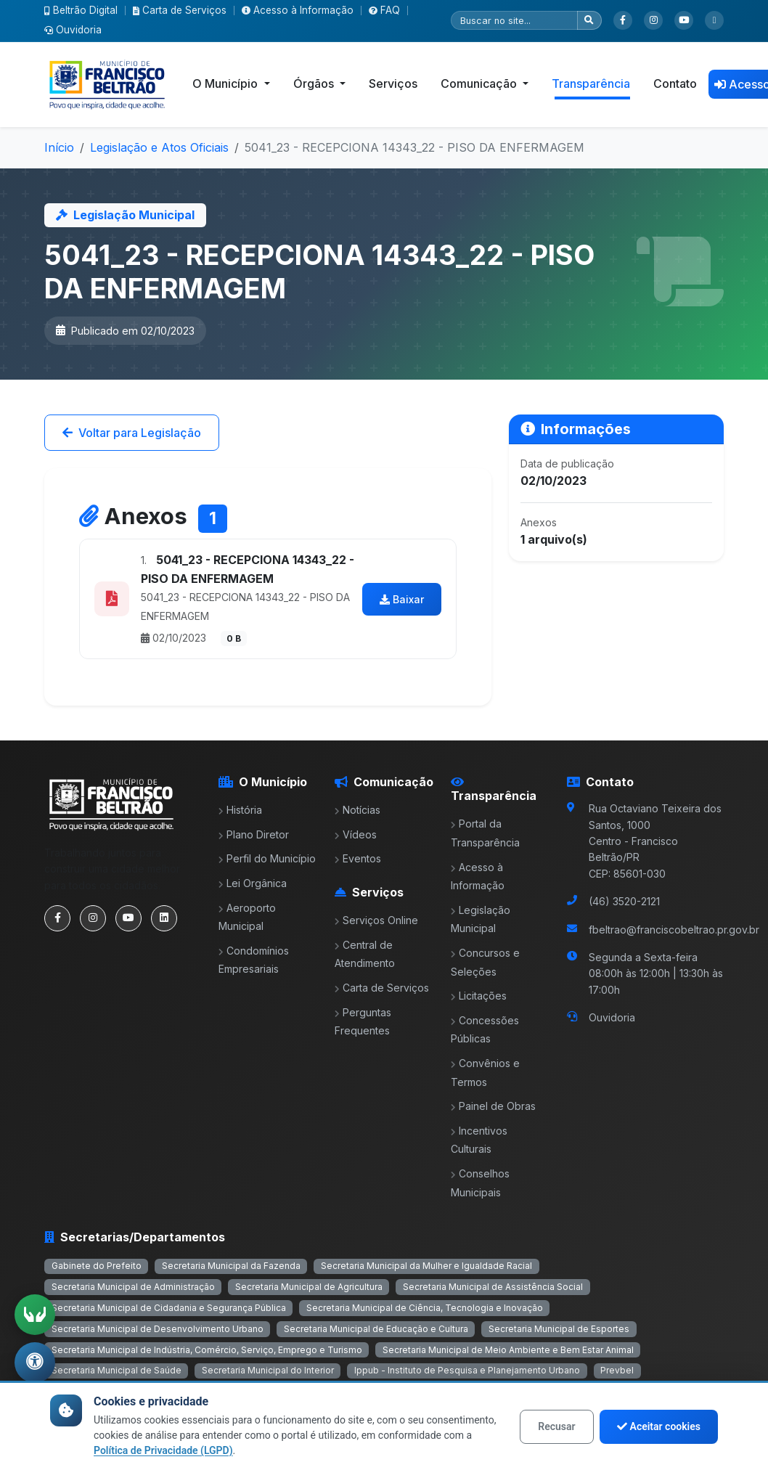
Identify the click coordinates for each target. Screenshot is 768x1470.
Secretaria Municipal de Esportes (559, 1328)
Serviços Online (376, 920)
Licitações (479, 995)
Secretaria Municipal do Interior (268, 1370)
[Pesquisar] (514, 20)
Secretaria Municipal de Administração (133, 1286)
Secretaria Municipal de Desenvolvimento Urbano (158, 1328)
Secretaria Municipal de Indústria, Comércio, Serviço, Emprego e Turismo (207, 1349)
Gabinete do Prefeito (97, 1265)
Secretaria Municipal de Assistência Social (493, 1286)
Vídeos (356, 834)
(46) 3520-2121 (624, 901)
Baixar (402, 599)
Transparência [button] (591, 83)
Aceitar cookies (658, 1426)
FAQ (384, 10)
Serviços (393, 83)
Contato (675, 83)
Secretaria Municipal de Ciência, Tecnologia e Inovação (424, 1307)
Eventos (358, 858)
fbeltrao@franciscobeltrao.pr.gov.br (674, 929)
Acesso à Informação (298, 10)
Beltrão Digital (81, 10)
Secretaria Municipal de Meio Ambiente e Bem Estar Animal (508, 1349)
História (240, 810)
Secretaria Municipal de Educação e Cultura (376, 1328)
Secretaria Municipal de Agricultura (309, 1286)
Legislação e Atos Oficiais (159, 147)
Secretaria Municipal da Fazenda (231, 1265)
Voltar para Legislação (131, 432)
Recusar (556, 1426)
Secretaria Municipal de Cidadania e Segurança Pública (169, 1307)
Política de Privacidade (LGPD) (163, 1450)
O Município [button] (226, 83)
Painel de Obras (493, 1106)
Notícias (357, 810)
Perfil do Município (267, 858)
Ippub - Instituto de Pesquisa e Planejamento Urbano (467, 1370)
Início (59, 147)
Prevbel (617, 1370)
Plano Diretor (253, 834)
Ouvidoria (73, 30)
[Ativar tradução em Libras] (35, 1314)
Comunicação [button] (480, 83)
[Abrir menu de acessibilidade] (35, 1362)
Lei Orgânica (252, 883)
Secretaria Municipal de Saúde (116, 1370)
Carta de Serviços (179, 10)
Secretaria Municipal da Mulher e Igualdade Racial (426, 1265)
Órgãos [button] (315, 83)
